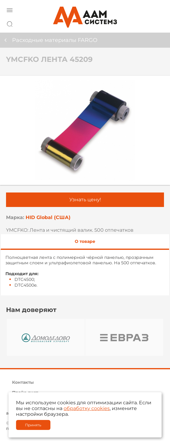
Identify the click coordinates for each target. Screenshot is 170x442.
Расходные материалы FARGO (54, 40)
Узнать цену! (85, 199)
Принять (33, 425)
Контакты (23, 382)
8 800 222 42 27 (157, 23)
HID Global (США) (48, 217)
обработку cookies (87, 408)
